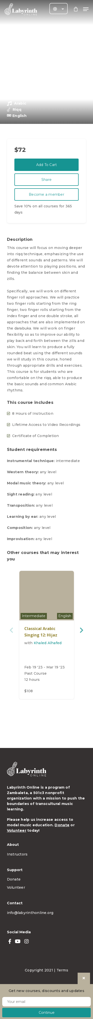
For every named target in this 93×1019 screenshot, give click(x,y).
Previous (12, 630)
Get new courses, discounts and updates (46, 991)
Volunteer (16, 830)
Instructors (17, 854)
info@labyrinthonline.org (30, 912)
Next (81, 630)
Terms (62, 970)
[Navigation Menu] (86, 9)
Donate (62, 825)
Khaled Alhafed (48, 643)
